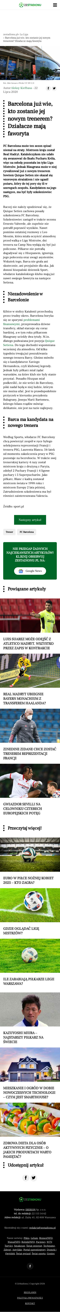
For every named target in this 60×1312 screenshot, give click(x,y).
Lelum (34, 1238)
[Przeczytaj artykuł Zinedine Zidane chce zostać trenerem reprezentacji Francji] (30, 735)
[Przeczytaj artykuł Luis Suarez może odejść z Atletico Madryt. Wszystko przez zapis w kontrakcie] (30, 624)
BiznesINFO (45, 1238)
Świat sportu (39, 1253)
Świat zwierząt (34, 1245)
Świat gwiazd (23, 1253)
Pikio (26, 1238)
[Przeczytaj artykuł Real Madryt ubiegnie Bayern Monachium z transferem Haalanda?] (30, 679)
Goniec (51, 1253)
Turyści (9, 1245)
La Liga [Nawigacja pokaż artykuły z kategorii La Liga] (24, 34)
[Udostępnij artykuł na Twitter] (54, 88)
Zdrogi (7, 1249)
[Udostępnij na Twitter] (33, 1177)
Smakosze (19, 1245)
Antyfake (17, 1249)
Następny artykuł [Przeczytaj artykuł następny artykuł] (30, 520)
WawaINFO (14, 1242)
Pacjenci (40, 1242)
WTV (49, 1242)
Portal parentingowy (34, 1249)
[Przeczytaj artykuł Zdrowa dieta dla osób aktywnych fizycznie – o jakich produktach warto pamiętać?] (30, 1131)
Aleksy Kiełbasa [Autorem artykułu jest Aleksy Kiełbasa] (21, 88)
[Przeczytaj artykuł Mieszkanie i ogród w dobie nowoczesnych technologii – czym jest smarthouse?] (30, 1073)
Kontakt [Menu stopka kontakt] (30, 1303)
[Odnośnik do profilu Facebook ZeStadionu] (30, 1266)
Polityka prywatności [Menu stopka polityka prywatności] (30, 1298)
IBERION (30, 1209)
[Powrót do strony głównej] (30, 1199)
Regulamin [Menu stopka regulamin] (30, 1292)
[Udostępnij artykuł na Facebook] (48, 88)
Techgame (49, 1245)
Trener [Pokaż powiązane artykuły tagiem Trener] (9, 532)
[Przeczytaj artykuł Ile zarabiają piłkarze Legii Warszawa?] (30, 962)
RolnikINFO (28, 1242)
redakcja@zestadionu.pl (42, 1227)
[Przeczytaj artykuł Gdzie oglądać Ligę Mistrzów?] (30, 911)
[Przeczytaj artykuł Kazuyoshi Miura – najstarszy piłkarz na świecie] (30, 1018)
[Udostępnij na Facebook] (25, 1177)
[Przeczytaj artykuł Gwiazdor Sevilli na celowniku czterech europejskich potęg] (30, 790)
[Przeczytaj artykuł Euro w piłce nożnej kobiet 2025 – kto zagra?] (30, 861)
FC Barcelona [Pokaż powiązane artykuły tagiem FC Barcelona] (27, 532)
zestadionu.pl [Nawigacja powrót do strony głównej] (10, 34)
